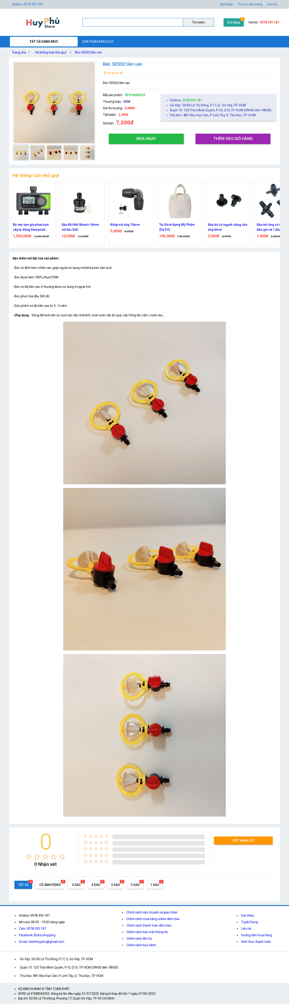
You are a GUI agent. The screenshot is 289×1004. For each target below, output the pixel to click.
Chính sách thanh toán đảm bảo (149, 925)
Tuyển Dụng (249, 922)
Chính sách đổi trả (139, 938)
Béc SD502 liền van (88, 52)
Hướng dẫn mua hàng (256, 935)
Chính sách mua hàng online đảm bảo (153, 919)
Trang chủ (22, 52)
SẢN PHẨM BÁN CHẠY (98, 41)
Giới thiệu (247, 915)
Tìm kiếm (198, 22)
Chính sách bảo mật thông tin (147, 932)
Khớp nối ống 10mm (125, 224)
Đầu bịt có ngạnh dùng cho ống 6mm (228, 227)
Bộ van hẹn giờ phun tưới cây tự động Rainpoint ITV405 (31, 227)
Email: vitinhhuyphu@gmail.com (41, 941)
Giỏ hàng (233, 22)
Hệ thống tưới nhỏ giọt (50, 52)
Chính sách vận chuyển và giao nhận (151, 912)
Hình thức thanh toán (256, 941)
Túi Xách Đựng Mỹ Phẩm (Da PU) (177, 227)
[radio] (29, 857)
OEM (126, 101)
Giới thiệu (226, 4)
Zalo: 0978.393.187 (32, 928)
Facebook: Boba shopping (37, 935)
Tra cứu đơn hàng (250, 4)
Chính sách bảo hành (141, 945)
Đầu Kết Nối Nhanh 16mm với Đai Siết (80, 227)
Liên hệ (272, 4)
